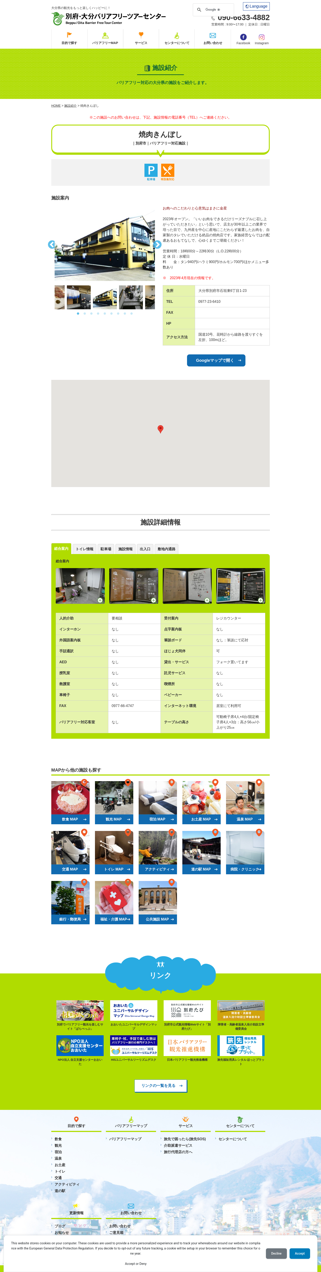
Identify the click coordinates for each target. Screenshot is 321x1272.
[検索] (213, 9)
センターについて (177, 43)
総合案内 (61, 548)
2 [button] (84, 314)
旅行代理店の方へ (178, 1152)
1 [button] (78, 314)
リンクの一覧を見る (158, 1085)
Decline (276, 1253)
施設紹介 (70, 105)
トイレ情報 (84, 549)
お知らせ (62, 1232)
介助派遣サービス (178, 1145)
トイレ (60, 1171)
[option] (105, 243)
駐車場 (106, 549)
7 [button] (118, 314)
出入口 (145, 549)
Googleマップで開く (215, 360)
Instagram (262, 39)
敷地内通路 (166, 549)
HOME (56, 105)
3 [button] (91, 314)
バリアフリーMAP (105, 43)
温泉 (58, 1158)
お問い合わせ (213, 43)
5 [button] (105, 314)
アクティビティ (67, 1184)
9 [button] (131, 314)
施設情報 (125, 549)
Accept (300, 1253)
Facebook (243, 39)
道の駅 (60, 1191)
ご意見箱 (116, 1232)
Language (256, 6)
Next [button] (158, 243)
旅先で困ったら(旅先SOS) (185, 1139)
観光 (58, 1145)
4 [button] (98, 314)
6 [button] (111, 314)
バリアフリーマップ (125, 1139)
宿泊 (58, 1152)
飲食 (58, 1139)
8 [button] (125, 314)
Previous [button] (51, 243)
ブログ (60, 1226)
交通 (58, 1178)
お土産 (60, 1165)
